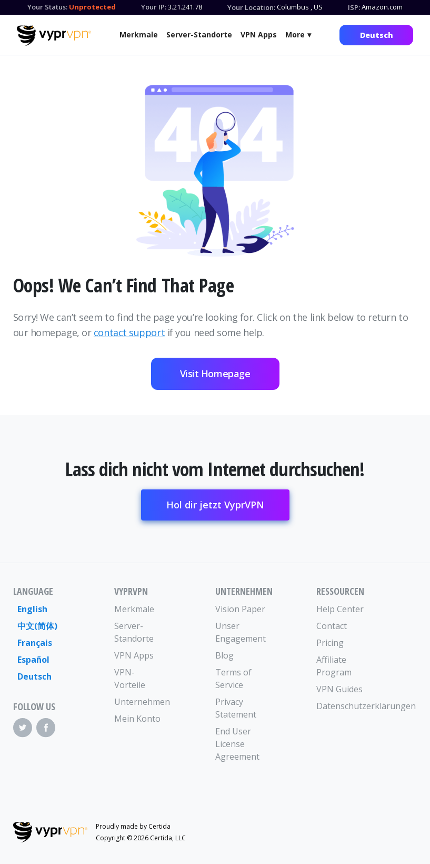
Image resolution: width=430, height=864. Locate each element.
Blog (224, 655)
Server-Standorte (199, 35)
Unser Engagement (240, 632)
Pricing (330, 643)
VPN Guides (339, 689)
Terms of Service (233, 678)
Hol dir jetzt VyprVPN (215, 504)
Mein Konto (137, 718)
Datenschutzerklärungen (341, 706)
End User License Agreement (237, 743)
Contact (331, 626)
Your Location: (251, 7)
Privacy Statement (235, 708)
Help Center (340, 609)
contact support (129, 332)
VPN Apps (259, 35)
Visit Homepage (215, 373)
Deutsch (376, 35)
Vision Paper (240, 609)
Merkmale (138, 35)
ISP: (354, 7)
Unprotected (92, 7)
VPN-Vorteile (129, 678)
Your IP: (153, 7)
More (295, 35)
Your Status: (47, 7)
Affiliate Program (334, 666)
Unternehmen (139, 702)
